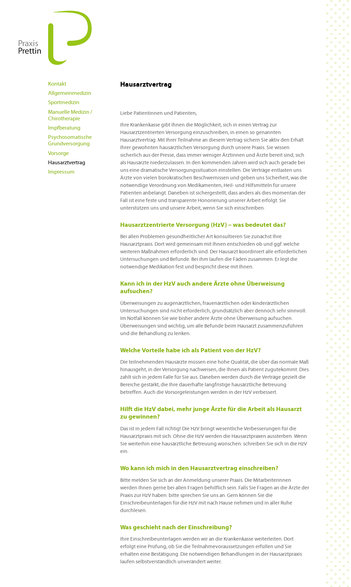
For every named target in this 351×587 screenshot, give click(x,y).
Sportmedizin (63, 102)
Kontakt (57, 84)
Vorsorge (58, 153)
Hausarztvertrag (66, 162)
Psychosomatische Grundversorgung (70, 140)
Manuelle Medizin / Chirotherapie (70, 115)
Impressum (61, 172)
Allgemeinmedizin (69, 93)
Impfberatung (64, 128)
